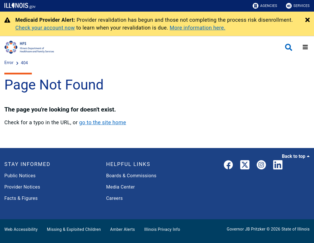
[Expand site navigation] (305, 47)
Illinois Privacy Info (162, 229)
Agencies (265, 6)
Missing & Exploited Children (74, 229)
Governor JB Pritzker (246, 229)
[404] (24, 63)
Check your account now (45, 28)
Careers (114, 198)
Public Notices (20, 175)
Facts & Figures (21, 198)
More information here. (197, 28)
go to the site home (102, 122)
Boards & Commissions (131, 175)
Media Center (120, 187)
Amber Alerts (122, 229)
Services (298, 6)
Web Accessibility (21, 229)
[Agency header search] (288, 47)
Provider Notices (22, 187)
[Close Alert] (307, 20)
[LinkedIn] (277, 166)
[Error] (9, 63)
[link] (228, 166)
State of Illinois (295, 229)
